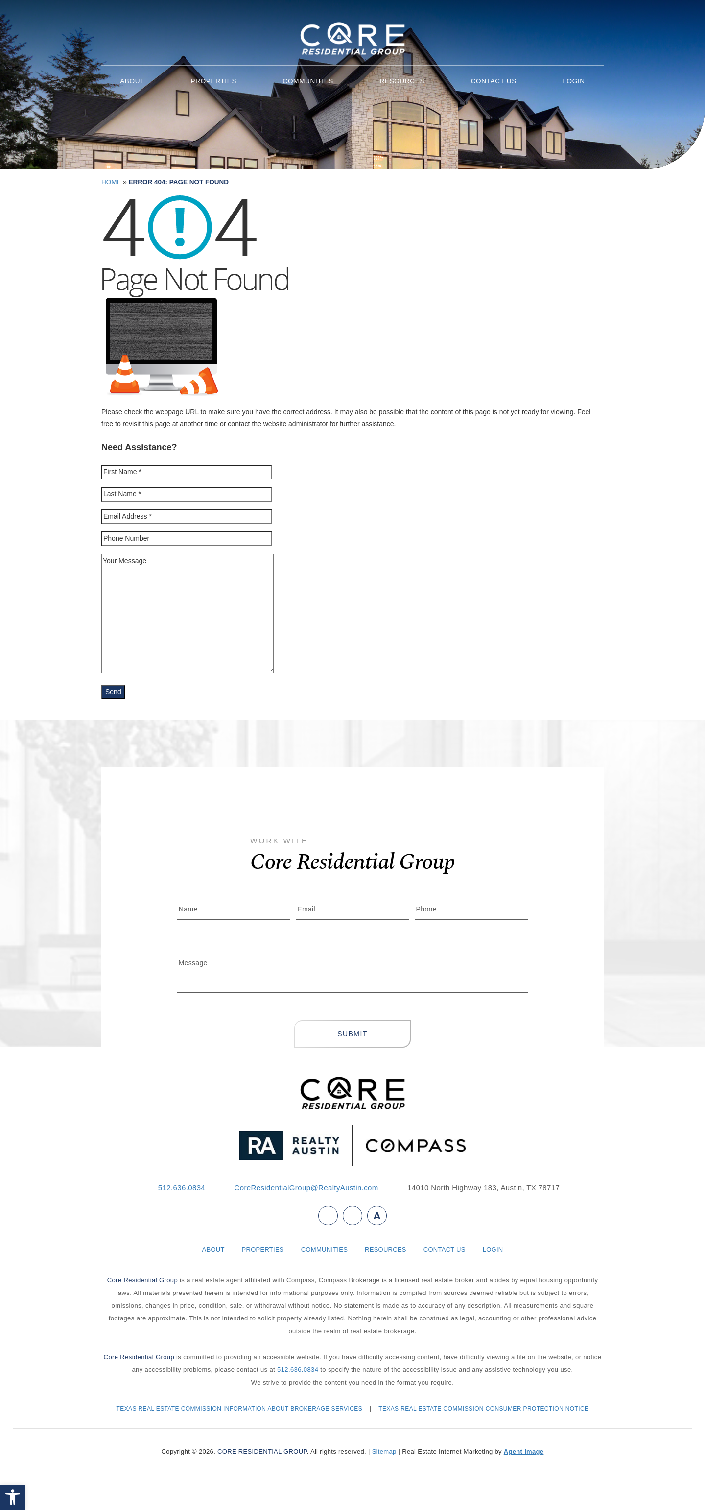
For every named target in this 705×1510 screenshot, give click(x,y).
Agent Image (524, 1451)
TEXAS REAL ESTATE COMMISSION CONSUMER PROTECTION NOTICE (483, 1408)
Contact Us (494, 81)
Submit (352, 1034)
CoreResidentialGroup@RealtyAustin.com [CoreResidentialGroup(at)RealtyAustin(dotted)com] (306, 1187)
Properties (214, 81)
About (132, 81)
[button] (12, 1497)
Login (574, 81)
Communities (308, 81)
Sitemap (384, 1451)
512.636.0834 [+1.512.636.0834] (181, 1187)
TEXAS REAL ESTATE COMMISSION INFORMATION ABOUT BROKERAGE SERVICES (240, 1408)
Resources (402, 81)
